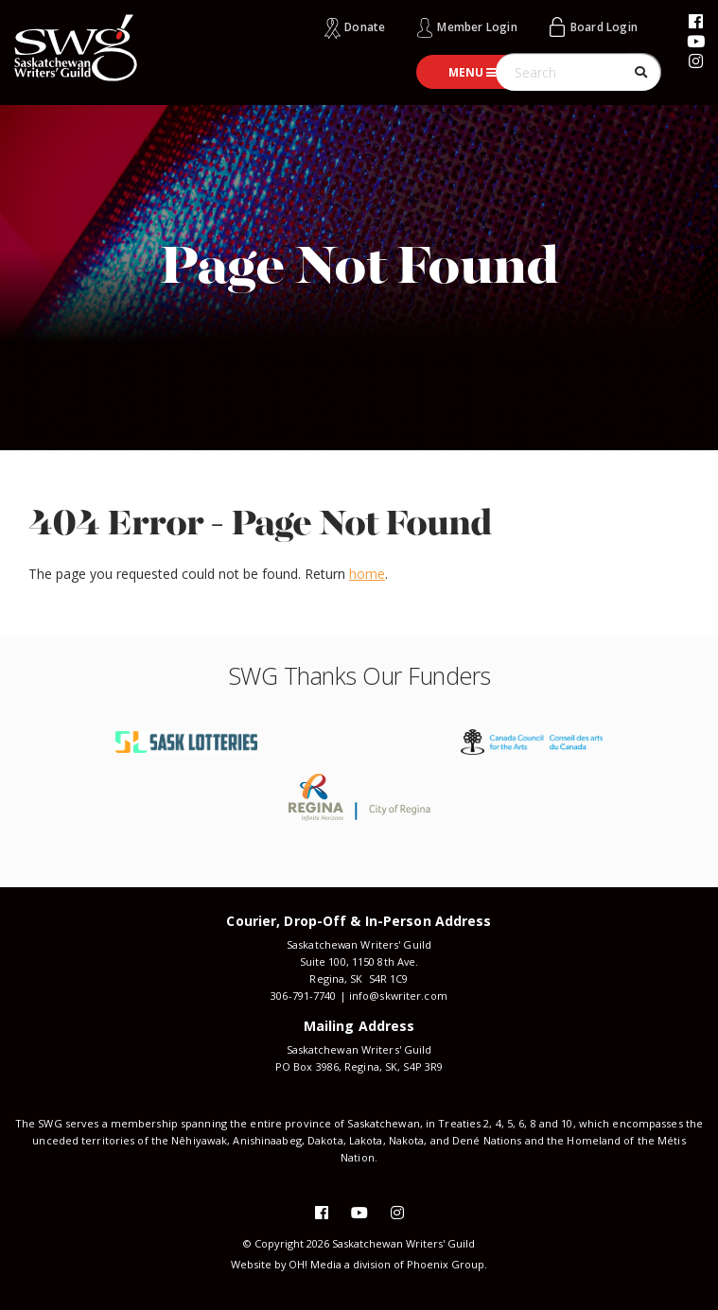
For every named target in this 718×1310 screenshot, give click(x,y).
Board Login (604, 27)
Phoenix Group (446, 1264)
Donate (364, 27)
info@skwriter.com (397, 995)
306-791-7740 (303, 995)
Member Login (477, 27)
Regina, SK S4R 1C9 (358, 978)
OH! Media (315, 1264)
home (367, 574)
